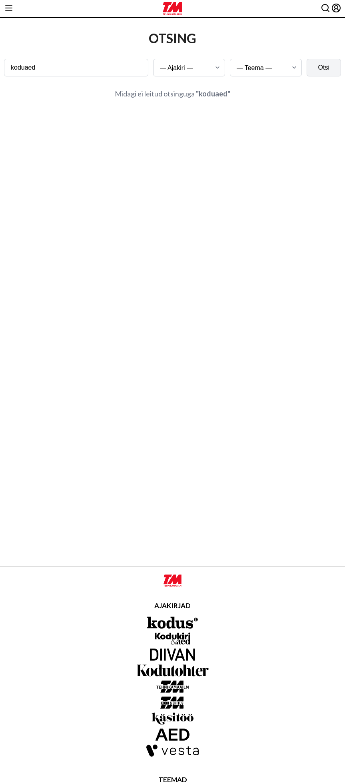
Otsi (323, 67)
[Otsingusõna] (76, 67)
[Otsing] (325, 8)
